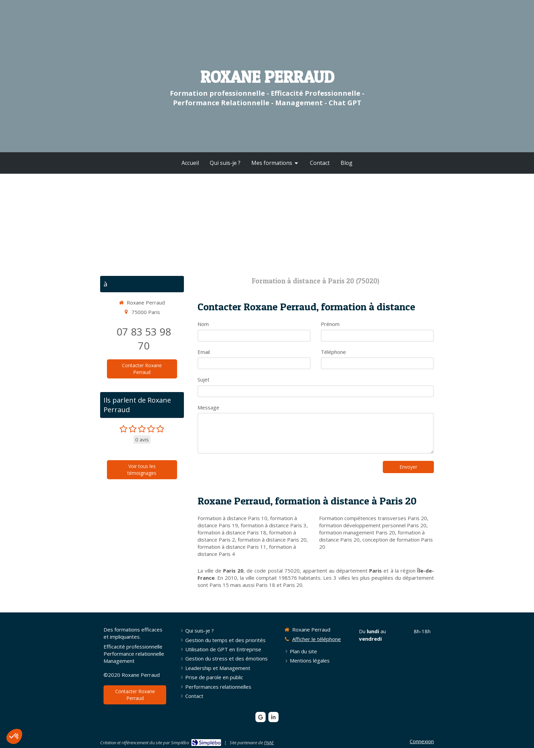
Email (204, 351)
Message (208, 407)
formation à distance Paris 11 (232, 546)
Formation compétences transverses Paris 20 (373, 518)
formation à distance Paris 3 (274, 525)
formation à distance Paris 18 (232, 532)
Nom (203, 324)
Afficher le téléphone (316, 639)
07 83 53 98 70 (143, 339)
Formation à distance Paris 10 (232, 518)
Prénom (330, 324)
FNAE (269, 742)
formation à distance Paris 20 (272, 539)
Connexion (422, 741)
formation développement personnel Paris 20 (372, 525)
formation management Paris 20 (357, 532)
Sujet (203, 379)
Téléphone (333, 351)
